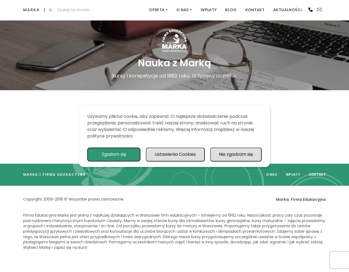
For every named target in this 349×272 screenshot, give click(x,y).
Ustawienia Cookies (175, 154)
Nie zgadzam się (236, 154)
